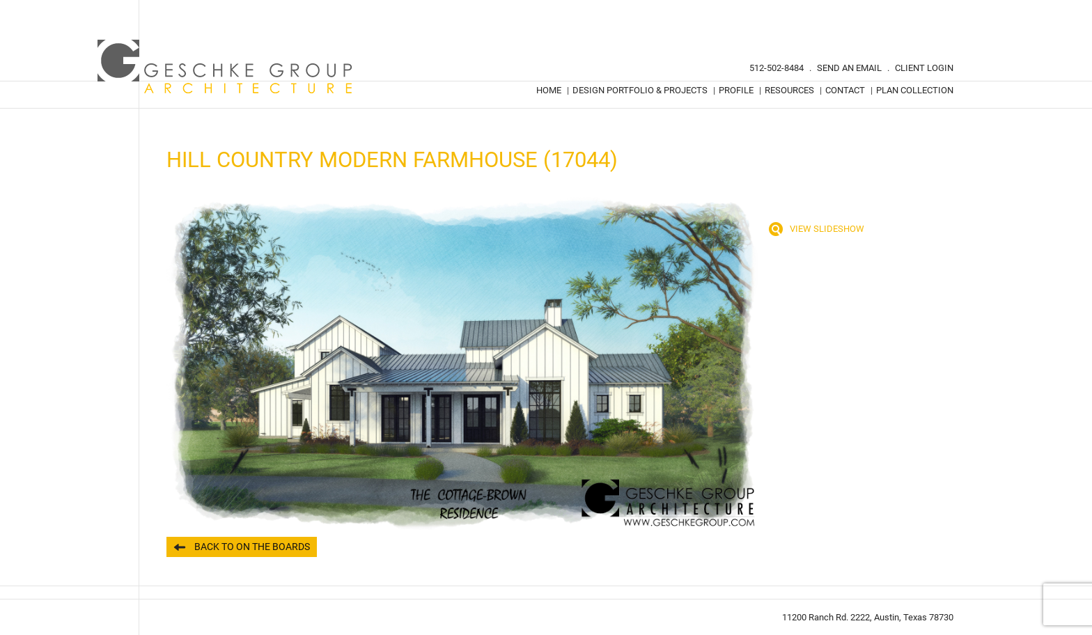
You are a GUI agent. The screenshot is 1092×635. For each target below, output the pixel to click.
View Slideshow (827, 229)
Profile (736, 90)
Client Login (924, 68)
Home (548, 90)
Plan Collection (914, 90)
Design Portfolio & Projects (640, 90)
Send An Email (849, 68)
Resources (789, 90)
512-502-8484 (776, 68)
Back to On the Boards (252, 546)
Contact (845, 90)
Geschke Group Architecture (226, 67)
